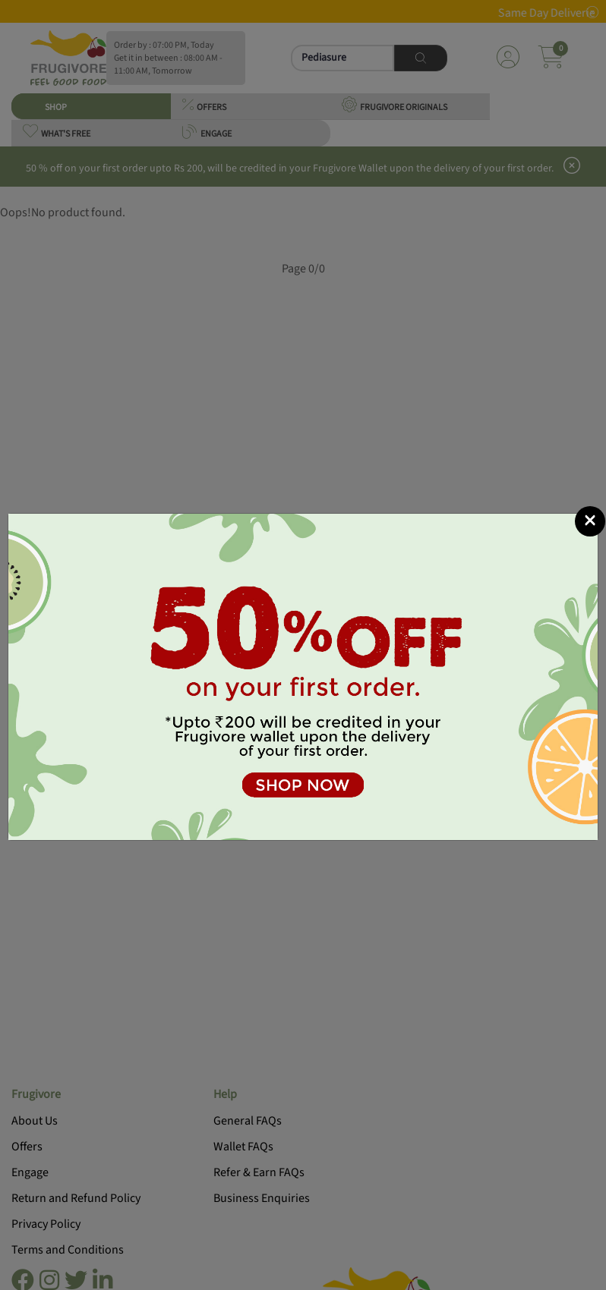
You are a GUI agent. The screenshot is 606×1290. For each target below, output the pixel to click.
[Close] (590, 521)
